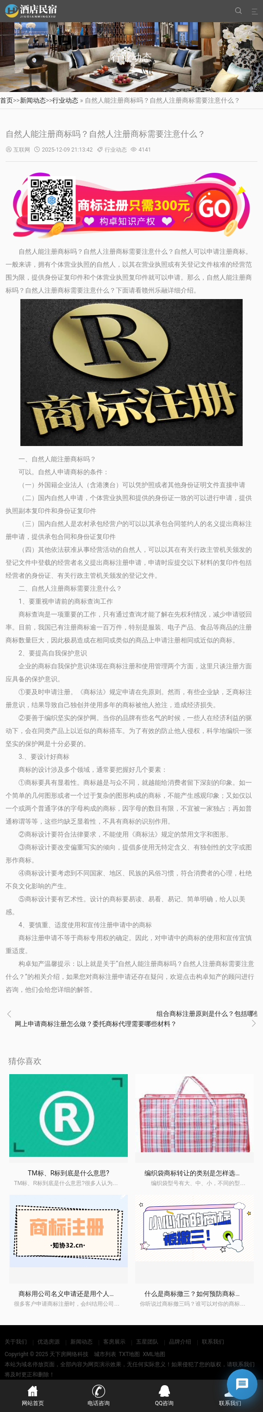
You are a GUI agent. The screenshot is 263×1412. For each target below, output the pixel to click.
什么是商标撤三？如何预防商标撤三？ (199, 1293)
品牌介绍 (180, 1342)
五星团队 (147, 1342)
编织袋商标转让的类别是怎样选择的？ (199, 1173)
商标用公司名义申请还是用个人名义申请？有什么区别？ (100, 1293)
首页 (6, 100)
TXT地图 (129, 1354)
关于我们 (16, 1342)
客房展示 (114, 1342)
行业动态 (65, 100)
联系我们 (213, 1342)
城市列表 (105, 1354)
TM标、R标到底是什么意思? (68, 1173)
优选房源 (49, 1342)
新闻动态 (33, 100)
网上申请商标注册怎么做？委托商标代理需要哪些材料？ (96, 1023)
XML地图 (154, 1354)
